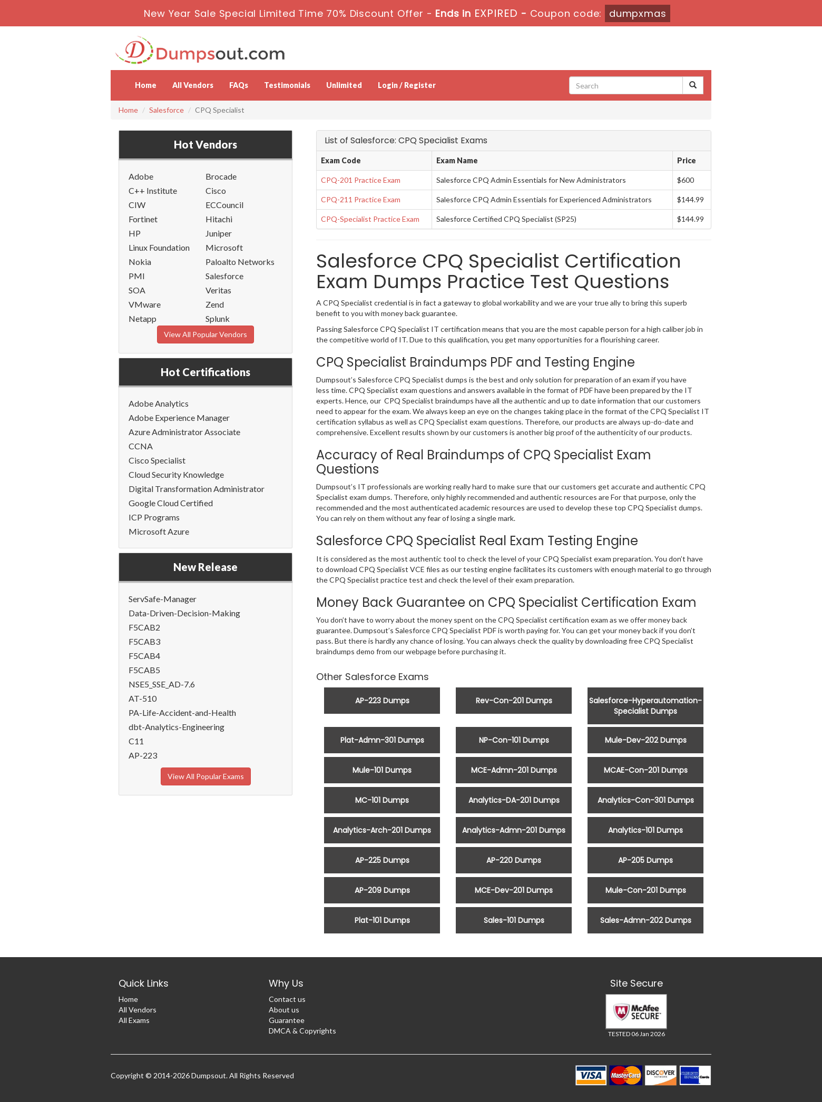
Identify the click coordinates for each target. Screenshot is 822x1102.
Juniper (219, 233)
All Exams (134, 1020)
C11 (136, 741)
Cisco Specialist (157, 460)
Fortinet (143, 219)
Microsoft (224, 247)
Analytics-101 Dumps (645, 830)
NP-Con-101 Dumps (514, 740)
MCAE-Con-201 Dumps (646, 770)
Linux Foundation (159, 247)
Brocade (221, 176)
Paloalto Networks (240, 262)
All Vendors (192, 85)
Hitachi (219, 219)
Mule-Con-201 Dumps (645, 890)
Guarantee (287, 1020)
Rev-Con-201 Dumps (514, 700)
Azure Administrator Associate (184, 432)
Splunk (218, 318)
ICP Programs (154, 517)
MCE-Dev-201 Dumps (514, 890)
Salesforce (166, 109)
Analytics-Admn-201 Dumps (513, 830)
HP (135, 233)
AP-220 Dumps (513, 860)
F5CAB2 (144, 627)
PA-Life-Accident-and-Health (182, 712)
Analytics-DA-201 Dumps (514, 800)
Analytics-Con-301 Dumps (646, 800)
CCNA (141, 446)
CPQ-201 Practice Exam (360, 179)
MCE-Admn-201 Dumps (514, 770)
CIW (137, 205)
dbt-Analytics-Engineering (176, 727)
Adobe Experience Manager (179, 417)
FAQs (238, 85)
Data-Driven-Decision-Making (184, 613)
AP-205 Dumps (645, 860)
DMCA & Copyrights (302, 1030)
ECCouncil (224, 205)
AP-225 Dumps (382, 860)
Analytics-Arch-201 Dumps (382, 830)
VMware (145, 304)
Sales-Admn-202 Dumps (645, 920)
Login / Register (407, 85)
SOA (137, 290)
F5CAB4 (144, 656)
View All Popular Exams (206, 776)
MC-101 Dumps (382, 800)
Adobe (141, 176)
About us (284, 1009)
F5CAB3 (144, 641)
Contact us (287, 999)
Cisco (216, 190)
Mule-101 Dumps (382, 770)
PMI (137, 276)
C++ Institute (153, 190)
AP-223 (143, 755)
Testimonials (287, 85)
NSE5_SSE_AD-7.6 (162, 684)
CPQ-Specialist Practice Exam (370, 218)
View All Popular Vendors (205, 334)
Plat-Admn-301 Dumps (382, 740)
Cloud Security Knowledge (176, 474)
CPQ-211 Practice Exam (360, 199)
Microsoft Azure (159, 531)
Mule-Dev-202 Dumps (646, 740)
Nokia (140, 262)
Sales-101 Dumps (514, 920)
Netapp (142, 318)
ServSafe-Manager (163, 599)
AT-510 (142, 698)
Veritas (218, 290)
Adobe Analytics (159, 403)
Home (145, 85)
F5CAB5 (144, 670)
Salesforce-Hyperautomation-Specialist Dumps (645, 705)
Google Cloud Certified (171, 503)
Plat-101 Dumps (382, 920)
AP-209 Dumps (382, 890)
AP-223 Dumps (382, 700)
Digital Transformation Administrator (197, 489)
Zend (215, 304)
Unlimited (344, 85)
